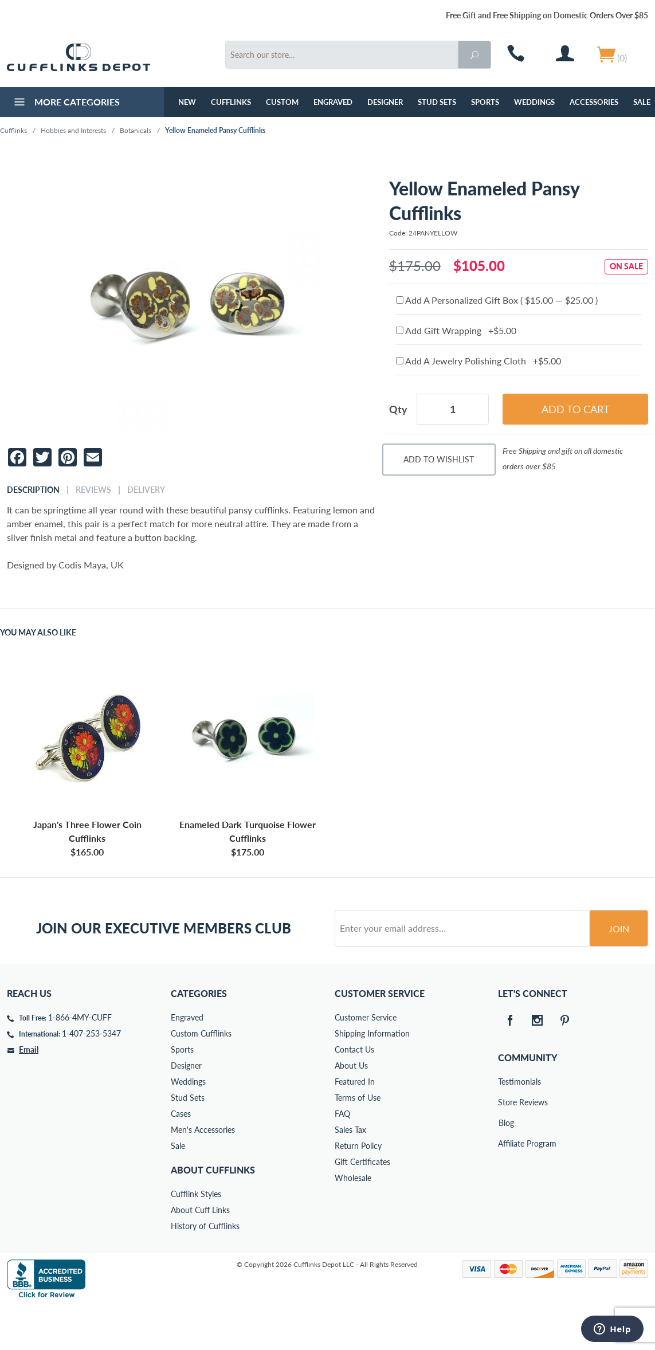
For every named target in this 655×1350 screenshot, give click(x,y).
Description (33, 490)
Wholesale (353, 1221)
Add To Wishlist (438, 459)
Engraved (332, 102)
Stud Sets (437, 102)
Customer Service (366, 1061)
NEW (187, 102)
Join (619, 972)
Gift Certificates (362, 1205)
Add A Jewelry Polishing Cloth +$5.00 (478, 360)
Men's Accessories (203, 1173)
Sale (178, 1189)
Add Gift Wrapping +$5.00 (456, 330)
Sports (485, 102)
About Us (351, 1109)
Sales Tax (350, 1173)
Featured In (355, 1125)
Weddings (534, 102)
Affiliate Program (506, 1187)
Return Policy (358, 1189)
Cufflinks (231, 102)
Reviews (93, 490)
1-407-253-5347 (91, 1077)
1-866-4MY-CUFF (80, 1061)
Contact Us (354, 1093)
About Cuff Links (200, 1253)
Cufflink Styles (196, 1237)
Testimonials (506, 1125)
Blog (506, 1166)
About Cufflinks (213, 1213)
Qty (398, 409)
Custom (282, 102)
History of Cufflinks (205, 1269)
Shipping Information (372, 1077)
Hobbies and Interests (73, 130)
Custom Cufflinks (201, 1077)
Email (28, 1093)
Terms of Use (358, 1141)
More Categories (65, 103)
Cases (181, 1157)
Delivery (146, 490)
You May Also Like (38, 632)
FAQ (342, 1157)
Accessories (594, 102)
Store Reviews (506, 1146)
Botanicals (135, 130)
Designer (385, 102)
